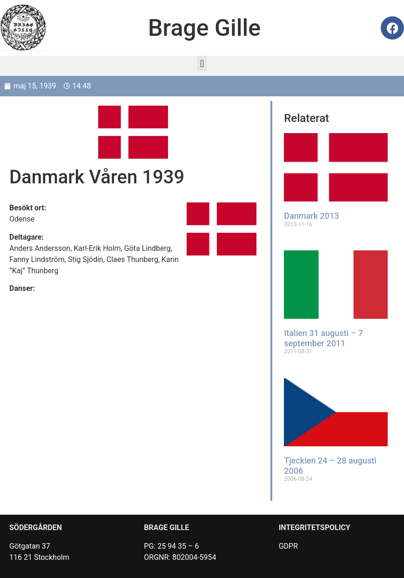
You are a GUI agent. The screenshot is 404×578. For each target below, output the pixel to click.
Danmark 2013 (311, 215)
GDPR (288, 545)
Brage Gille (204, 27)
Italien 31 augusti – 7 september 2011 (324, 338)
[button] (201, 63)
